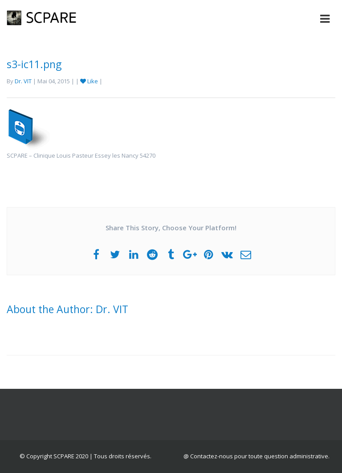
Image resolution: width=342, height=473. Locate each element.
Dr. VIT (23, 81)
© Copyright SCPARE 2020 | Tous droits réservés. (85, 456)
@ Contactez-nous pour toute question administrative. (256, 456)
